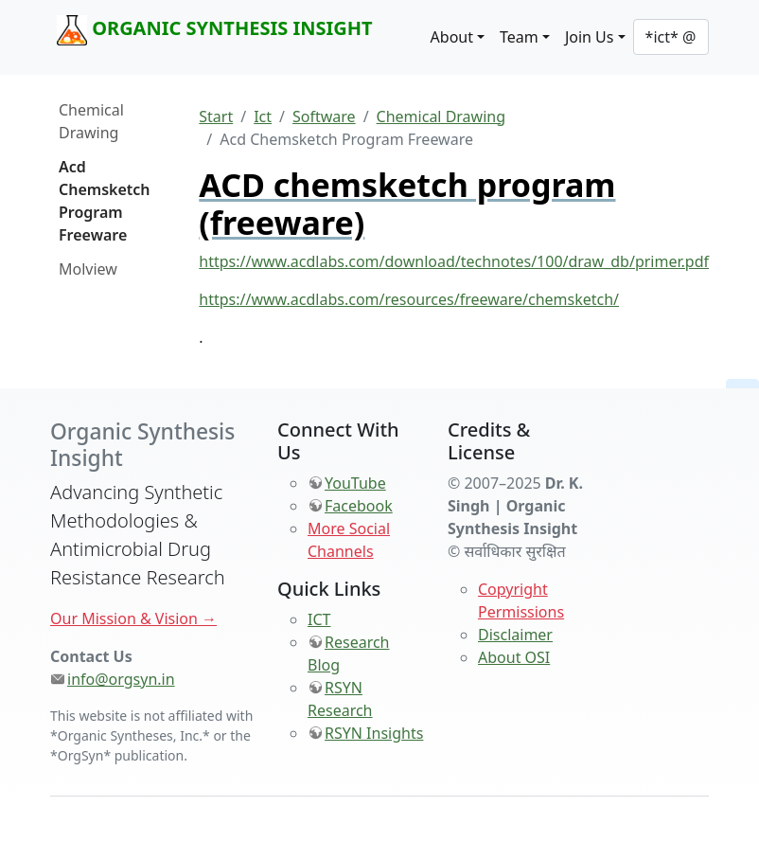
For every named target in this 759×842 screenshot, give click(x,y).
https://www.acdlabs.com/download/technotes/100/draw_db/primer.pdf (454, 261)
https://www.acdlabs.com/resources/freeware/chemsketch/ (409, 299)
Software (324, 116)
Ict (263, 116)
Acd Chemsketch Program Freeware (104, 200)
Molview (88, 269)
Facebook (359, 505)
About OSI (514, 657)
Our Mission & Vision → (133, 618)
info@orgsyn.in (121, 679)
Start (216, 116)
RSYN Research (340, 699)
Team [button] (519, 37)
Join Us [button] (589, 37)
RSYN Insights (374, 733)
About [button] (452, 37)
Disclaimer (515, 634)
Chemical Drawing (91, 121)
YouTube (355, 483)
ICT (319, 619)
